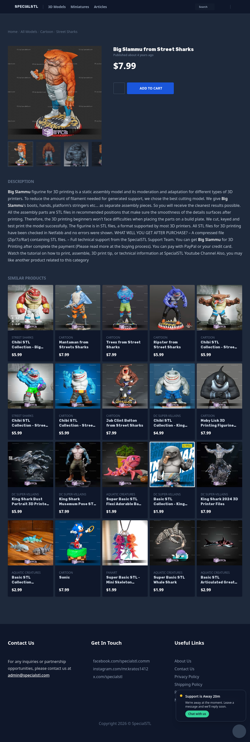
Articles (100, 6)
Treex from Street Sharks (123, 344)
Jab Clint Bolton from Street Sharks (124, 423)
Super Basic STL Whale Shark (169, 579)
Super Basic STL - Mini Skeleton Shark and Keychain (125, 580)
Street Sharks (66, 31)
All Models (29, 31)
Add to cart (151, 88)
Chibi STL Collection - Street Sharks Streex (29, 423)
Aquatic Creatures (120, 494)
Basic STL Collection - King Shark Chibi (169, 502)
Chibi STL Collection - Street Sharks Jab (218, 345)
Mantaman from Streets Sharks (74, 344)
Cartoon (46, 31)
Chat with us (197, 714)
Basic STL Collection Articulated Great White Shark (29, 580)
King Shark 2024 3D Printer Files (219, 501)
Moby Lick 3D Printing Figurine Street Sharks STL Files (218, 423)
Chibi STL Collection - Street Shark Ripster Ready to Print (77, 423)
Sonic (64, 577)
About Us (183, 661)
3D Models (57, 6)
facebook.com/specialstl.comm (121, 661)
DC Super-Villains (167, 416)
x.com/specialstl (107, 676)
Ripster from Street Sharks (167, 344)
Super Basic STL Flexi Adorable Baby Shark (124, 502)
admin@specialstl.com (29, 675)
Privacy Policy (187, 676)
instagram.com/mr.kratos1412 (120, 669)
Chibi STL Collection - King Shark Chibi (169, 423)
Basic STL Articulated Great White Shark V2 (218, 580)
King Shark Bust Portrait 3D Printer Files (30, 502)
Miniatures (80, 6)
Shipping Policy (188, 684)
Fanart (111, 573)
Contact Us (184, 669)
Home (13, 31)
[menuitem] (20, 154)
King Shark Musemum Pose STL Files (77, 502)
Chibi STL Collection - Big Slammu (26, 345)
